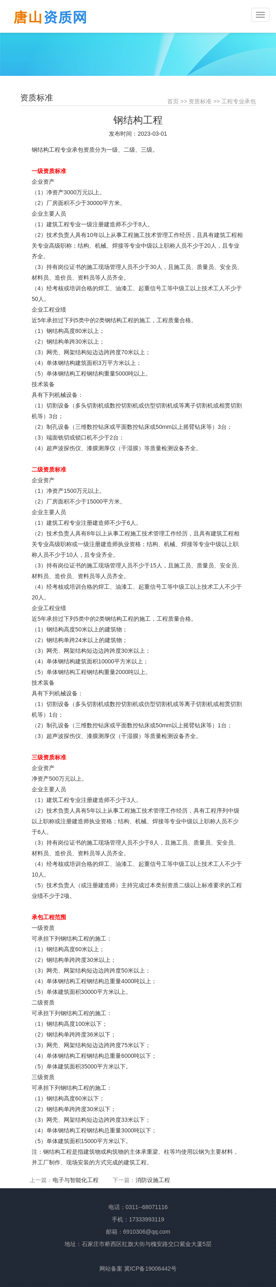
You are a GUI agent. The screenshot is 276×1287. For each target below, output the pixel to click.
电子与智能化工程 (76, 1180)
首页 (173, 101)
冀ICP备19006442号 (150, 1268)
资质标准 (200, 101)
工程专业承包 (238, 101)
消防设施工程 (153, 1180)
